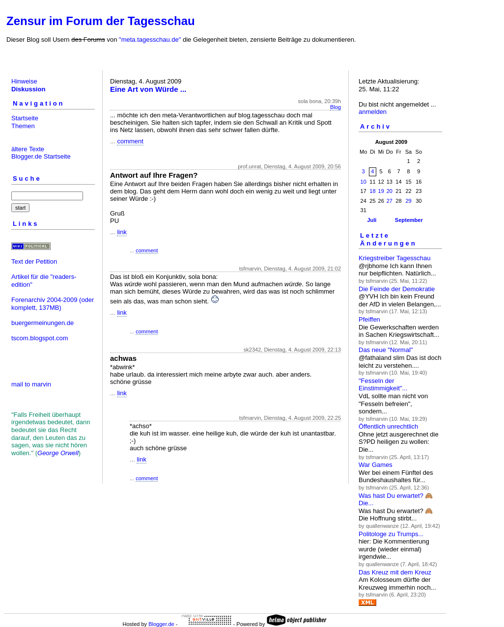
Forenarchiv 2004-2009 (44, 299)
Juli (371, 220)
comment (130, 141)
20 (389, 191)
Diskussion (28, 89)
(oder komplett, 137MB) (52, 303)
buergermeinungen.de (42, 323)
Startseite (24, 118)
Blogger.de (161, 624)
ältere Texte (27, 149)
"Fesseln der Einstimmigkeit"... (383, 384)
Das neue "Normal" (386, 350)
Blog (335, 107)
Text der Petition (34, 261)
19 (381, 191)
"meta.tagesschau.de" (150, 39)
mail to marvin (31, 384)
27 (389, 201)
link (122, 232)
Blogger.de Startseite (41, 156)
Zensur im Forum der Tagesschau (100, 20)
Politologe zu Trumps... (391, 534)
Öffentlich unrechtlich (388, 426)
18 (372, 191)
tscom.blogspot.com (39, 338)
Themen (23, 126)
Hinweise (24, 81)
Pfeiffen (369, 319)
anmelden (373, 111)
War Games (375, 464)
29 (408, 201)
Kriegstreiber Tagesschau (394, 258)
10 (363, 182)
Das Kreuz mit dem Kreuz (395, 572)
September (409, 220)
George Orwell (58, 453)
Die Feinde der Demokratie (397, 289)
